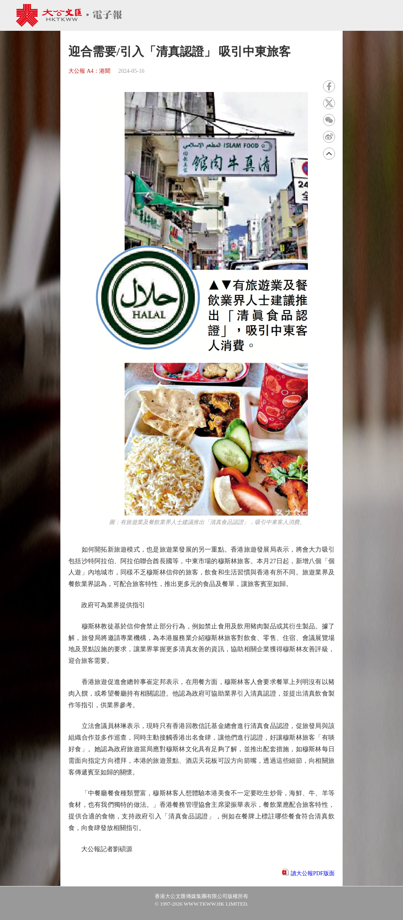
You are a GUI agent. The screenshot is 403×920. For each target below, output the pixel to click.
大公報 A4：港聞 (89, 71)
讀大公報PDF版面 (313, 873)
